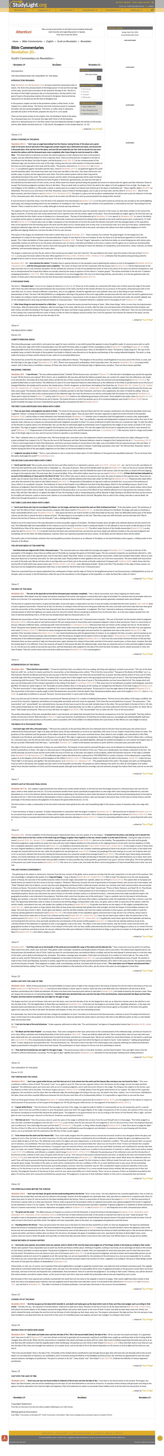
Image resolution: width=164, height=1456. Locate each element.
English (49, 41)
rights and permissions (81, 1433)
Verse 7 (14, 779)
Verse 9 (14, 942)
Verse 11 (15, 1063)
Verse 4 (14, 325)
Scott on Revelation (67, 41)
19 (19, 65)
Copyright (86, 94)
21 (94, 65)
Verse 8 (14, 830)
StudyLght (25, 4)
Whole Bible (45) (88, 107)
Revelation (85, 41)
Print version (87, 89)
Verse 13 (15, 1294)
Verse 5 (14, 584)
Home (15, 41)
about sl (108, 1433)
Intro (17, 71)
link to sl (118, 1433)
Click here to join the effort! (66, 35)
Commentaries (32, 41)
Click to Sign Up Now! (141, 2)
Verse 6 (14, 659)
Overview (86, 92)
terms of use (47, 1433)
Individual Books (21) (90, 114)
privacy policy (61, 1433)
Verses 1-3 (16, 134)
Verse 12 (15, 1184)
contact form (121, 1437)
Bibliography (87, 97)
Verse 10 (15, 976)
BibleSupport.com (57, 1407)
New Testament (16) (90, 110)
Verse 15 (15, 1371)
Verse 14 (15, 1325)
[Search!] (99, 78)
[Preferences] (152, 10)
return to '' (93, 129)
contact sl (98, 1433)
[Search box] (88, 78)
